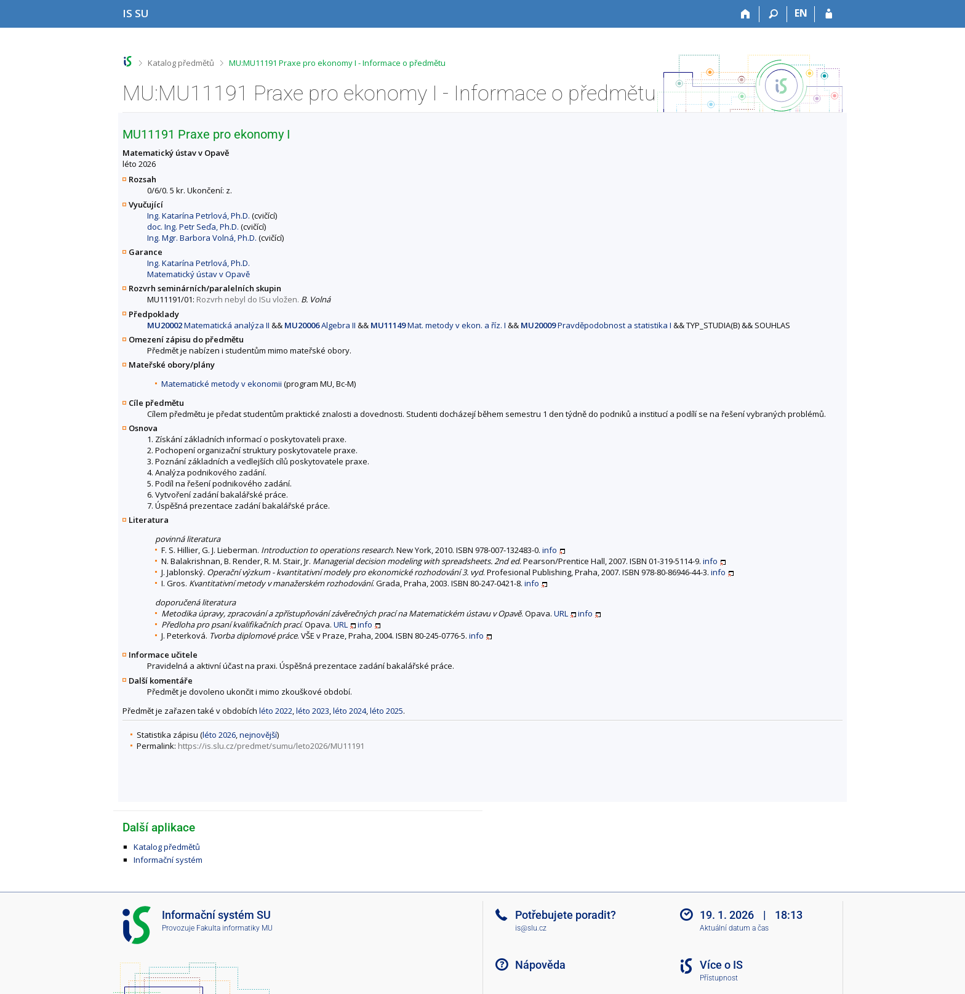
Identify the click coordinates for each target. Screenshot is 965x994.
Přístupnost (719, 978)
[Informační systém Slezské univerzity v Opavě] (135, 13)
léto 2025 (386, 710)
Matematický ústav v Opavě (198, 274)
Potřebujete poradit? (565, 914)
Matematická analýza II (208, 325)
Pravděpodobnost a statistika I (596, 325)
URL (561, 613)
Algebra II (320, 325)
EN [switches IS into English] (801, 13)
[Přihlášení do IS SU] (829, 14)
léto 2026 (219, 734)
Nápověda (540, 964)
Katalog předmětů (181, 62)
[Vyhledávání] (773, 14)
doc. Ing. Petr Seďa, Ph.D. (193, 226)
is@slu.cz (531, 928)
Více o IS (721, 964)
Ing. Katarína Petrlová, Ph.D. (198, 215)
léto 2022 (275, 710)
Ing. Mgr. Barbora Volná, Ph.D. (202, 237)
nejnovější (258, 734)
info (549, 550)
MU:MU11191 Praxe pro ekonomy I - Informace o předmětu (337, 62)
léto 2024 (349, 710)
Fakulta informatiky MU (234, 928)
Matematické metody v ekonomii (221, 383)
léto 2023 (312, 710)
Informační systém (168, 859)
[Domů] (745, 14)
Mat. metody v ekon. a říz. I (438, 325)
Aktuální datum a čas (734, 928)
